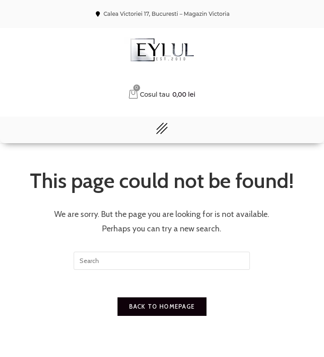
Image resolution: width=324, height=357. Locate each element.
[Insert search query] (162, 261)
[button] (162, 130)
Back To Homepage (162, 306)
